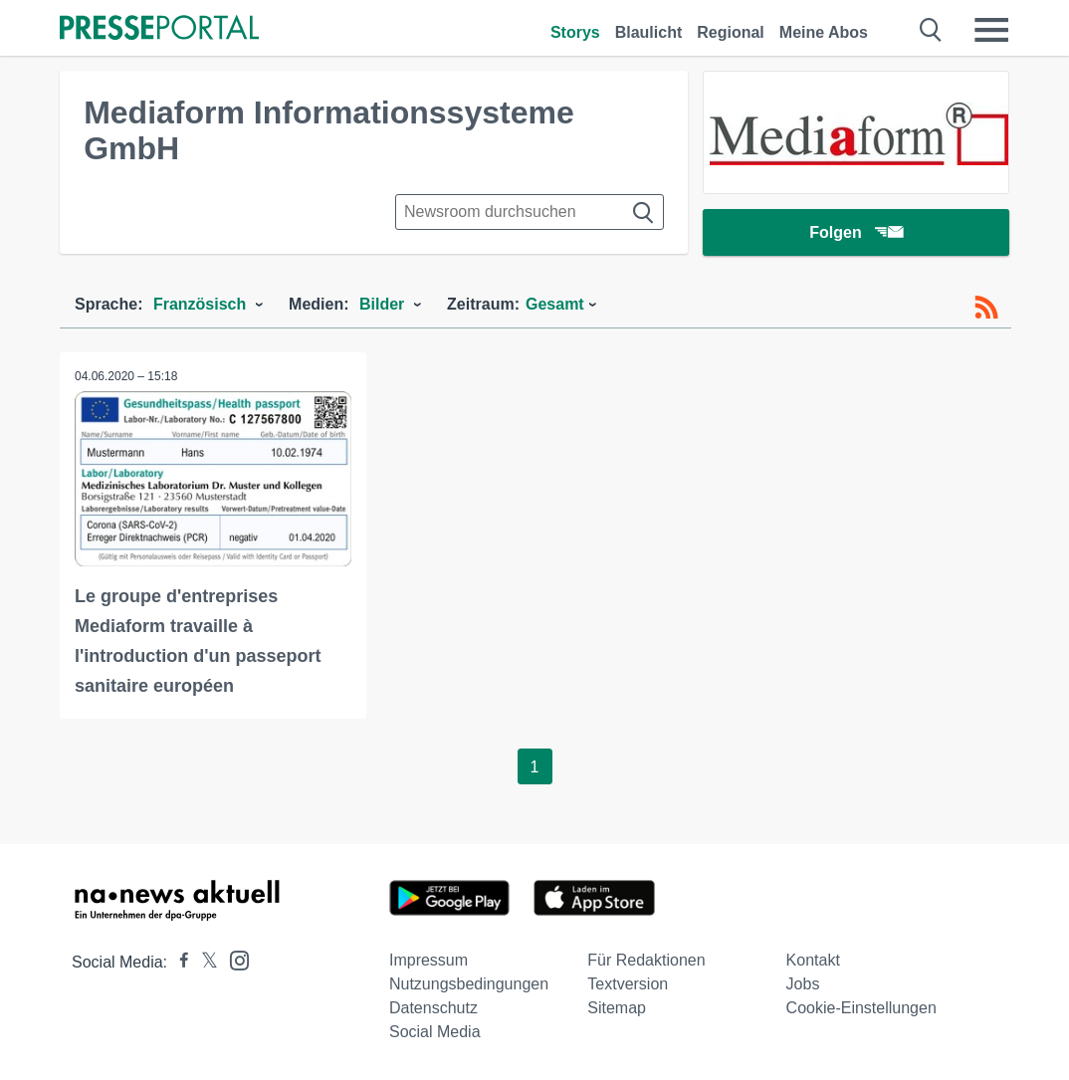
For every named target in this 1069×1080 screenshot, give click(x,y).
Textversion (627, 983)
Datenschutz (433, 1007)
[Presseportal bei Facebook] (178, 962)
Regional (730, 32)
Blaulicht (649, 32)
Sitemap (616, 1007)
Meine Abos (823, 32)
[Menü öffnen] (991, 30)
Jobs (803, 983)
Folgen (855, 233)
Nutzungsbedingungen (468, 983)
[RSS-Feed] (986, 307)
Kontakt (813, 960)
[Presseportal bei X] (203, 962)
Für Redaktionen (646, 960)
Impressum (428, 960)
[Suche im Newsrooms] (529, 212)
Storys (575, 32)
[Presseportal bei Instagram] (233, 959)
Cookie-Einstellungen (861, 1007)
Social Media (435, 1031)
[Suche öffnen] (931, 30)
